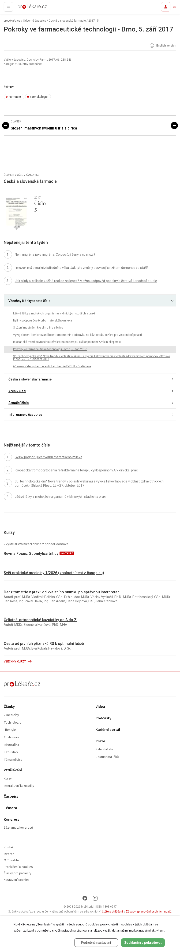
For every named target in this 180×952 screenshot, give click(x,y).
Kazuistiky (11, 752)
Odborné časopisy (34, 20)
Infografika (11, 745)
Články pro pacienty (17, 873)
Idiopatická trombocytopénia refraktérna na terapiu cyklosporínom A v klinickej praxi (67, 342)
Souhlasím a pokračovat (143, 942)
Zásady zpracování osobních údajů (148, 911)
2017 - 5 (93, 20)
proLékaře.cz (24, 8)
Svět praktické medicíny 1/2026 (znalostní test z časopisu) (54, 573)
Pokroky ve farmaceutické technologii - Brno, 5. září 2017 (50, 349)
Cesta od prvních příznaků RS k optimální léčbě (44, 643)
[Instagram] (95, 898)
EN (174, 6)
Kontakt (9, 847)
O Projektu (11, 860)
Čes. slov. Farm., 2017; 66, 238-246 (49, 59)
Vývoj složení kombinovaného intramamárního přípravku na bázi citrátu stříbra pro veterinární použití (77, 335)
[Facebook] (84, 898)
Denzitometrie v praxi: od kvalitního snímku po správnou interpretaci (62, 592)
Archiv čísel (17, 391)
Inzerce (9, 854)
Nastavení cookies (17, 880)
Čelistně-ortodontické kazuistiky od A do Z (40, 620)
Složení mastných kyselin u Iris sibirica (44, 128)
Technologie (12, 723)
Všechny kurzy (18, 661)
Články (9, 706)
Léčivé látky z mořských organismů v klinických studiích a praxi (54, 313)
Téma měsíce (13, 760)
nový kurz (66, 553)
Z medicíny (11, 715)
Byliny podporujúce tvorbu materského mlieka (42, 320)
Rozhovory (11, 737)
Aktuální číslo (18, 403)
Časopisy (11, 796)
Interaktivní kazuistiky (19, 786)
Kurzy (8, 778)
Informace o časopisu (25, 414)
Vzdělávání (13, 770)
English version (162, 46)
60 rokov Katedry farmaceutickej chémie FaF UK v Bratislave (52, 366)
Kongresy (11, 819)
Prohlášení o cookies (18, 867)
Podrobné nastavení (96, 942)
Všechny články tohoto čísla (29, 301)
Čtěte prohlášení (112, 911)
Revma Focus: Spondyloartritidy (31, 553)
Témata (10, 808)
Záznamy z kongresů (18, 828)
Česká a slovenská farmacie (67, 20)
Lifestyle (10, 730)
